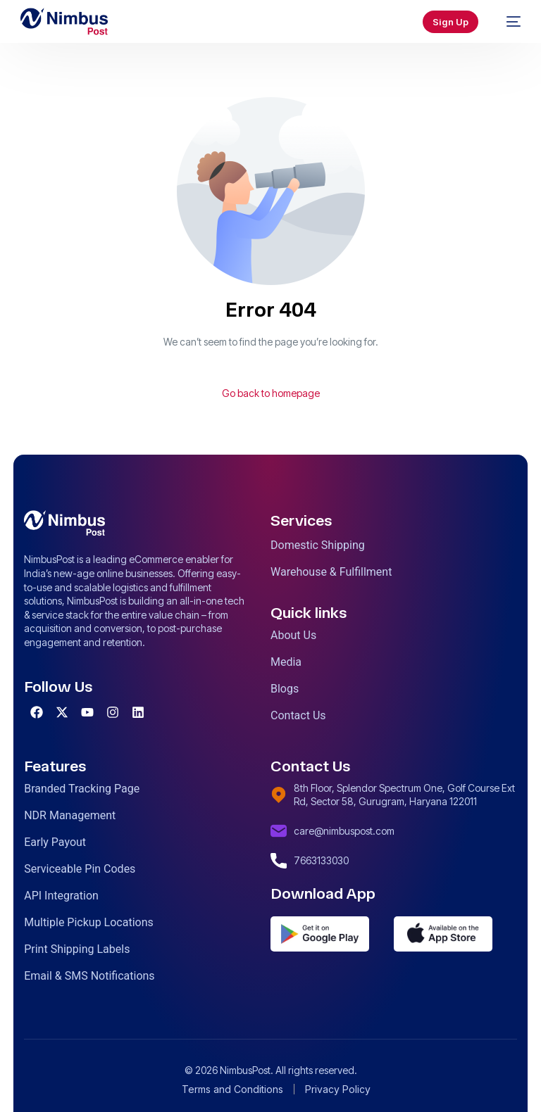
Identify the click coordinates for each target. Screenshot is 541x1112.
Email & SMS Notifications (89, 976)
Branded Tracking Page (81, 788)
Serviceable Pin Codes (79, 869)
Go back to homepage (271, 393)
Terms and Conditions (232, 1089)
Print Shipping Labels (77, 949)
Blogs (284, 688)
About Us (293, 635)
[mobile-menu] (506, 22)
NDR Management (70, 815)
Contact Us (298, 715)
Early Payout (55, 842)
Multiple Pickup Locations (89, 922)
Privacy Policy (338, 1089)
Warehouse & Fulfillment (331, 572)
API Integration (61, 895)
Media (285, 662)
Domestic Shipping (317, 545)
